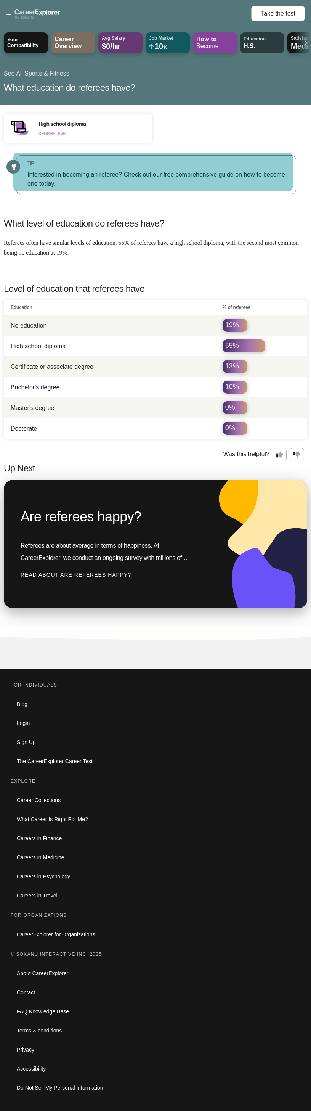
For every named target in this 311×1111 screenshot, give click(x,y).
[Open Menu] (128, 13)
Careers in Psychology (43, 876)
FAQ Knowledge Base (43, 1011)
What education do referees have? (69, 87)
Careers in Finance (39, 838)
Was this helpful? (246, 454)
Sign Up (26, 742)
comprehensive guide (205, 174)
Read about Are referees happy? (76, 575)
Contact (26, 992)
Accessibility (31, 1069)
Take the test (278, 13)
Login (23, 723)
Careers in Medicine (40, 857)
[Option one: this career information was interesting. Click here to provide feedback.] (280, 454)
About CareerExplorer (42, 973)
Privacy (25, 1050)
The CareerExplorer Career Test (55, 761)
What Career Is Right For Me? (52, 819)
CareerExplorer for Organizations (56, 934)
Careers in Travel (37, 895)
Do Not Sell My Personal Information (60, 1088)
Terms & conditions (39, 1030)
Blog (22, 704)
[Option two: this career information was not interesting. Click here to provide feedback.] (297, 454)
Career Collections (39, 800)
